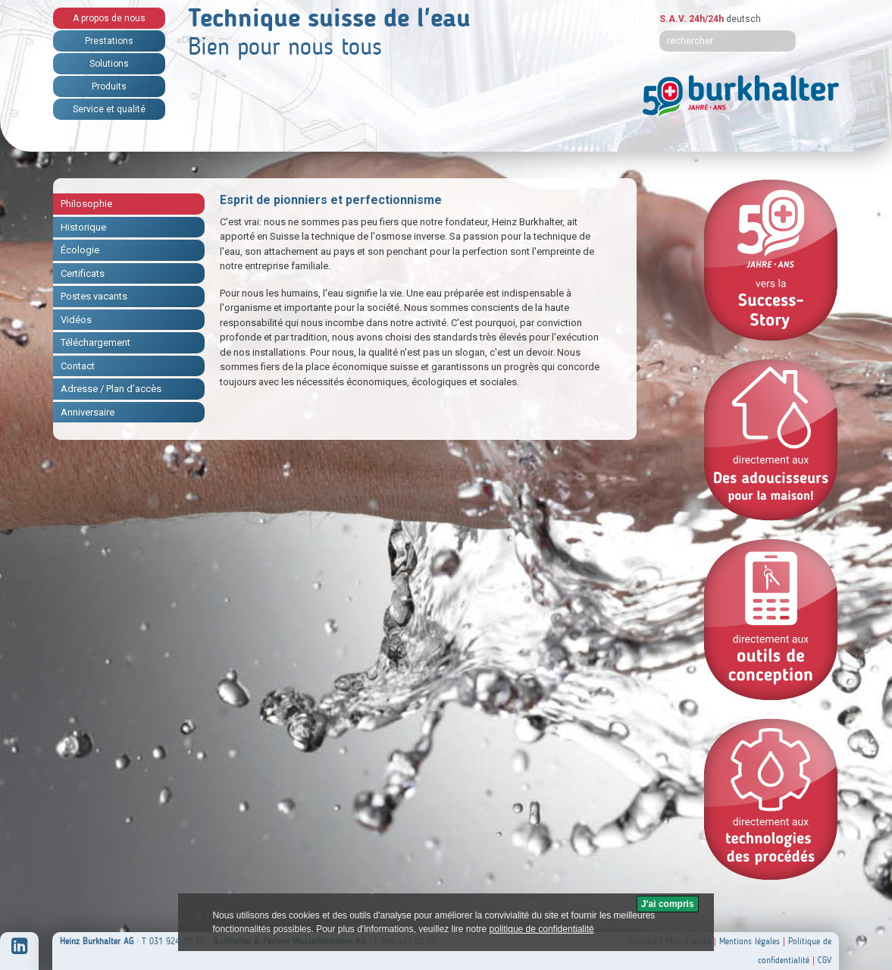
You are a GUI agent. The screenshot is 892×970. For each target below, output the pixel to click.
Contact (78, 366)
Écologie (80, 250)
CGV (824, 960)
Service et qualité (109, 109)
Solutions (109, 63)
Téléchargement (95, 342)
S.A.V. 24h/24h (691, 19)
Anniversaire (87, 412)
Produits (109, 86)
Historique (83, 227)
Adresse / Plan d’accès (111, 388)
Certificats (83, 273)
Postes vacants (94, 296)
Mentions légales (749, 941)
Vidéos (76, 319)
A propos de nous (109, 18)
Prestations (109, 41)
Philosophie (86, 203)
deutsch (743, 19)
